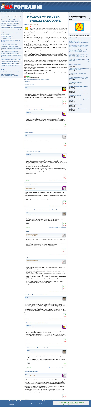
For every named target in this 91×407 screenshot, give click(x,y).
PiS (1, 19)
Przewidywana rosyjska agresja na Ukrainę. (10, 32)
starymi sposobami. (5, 27)
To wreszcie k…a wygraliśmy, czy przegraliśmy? (79, 42)
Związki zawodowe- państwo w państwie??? (10, 71)
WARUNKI (11, 404)
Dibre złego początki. (5, 34)
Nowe (13, 11)
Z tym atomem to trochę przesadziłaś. (35, 109)
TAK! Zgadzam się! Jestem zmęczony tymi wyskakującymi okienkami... (71, 403)
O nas (18, 11)
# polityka (3, 30)
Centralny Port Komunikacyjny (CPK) (8, 59)
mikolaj (27, 212)
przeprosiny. (7, 51)
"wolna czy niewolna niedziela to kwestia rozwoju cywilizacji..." (41, 209)
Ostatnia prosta (4, 76)
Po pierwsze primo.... (30, 84)
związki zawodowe (35, 26)
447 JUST (16, 17)
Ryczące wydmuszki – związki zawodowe (77, 73)
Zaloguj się (29, 79)
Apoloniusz (26, 24)
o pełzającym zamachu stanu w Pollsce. (9, 44)
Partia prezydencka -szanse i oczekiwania (78, 90)
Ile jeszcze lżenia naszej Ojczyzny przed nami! (78, 86)
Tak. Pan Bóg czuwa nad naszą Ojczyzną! (77, 51)
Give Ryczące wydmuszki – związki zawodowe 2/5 (27, 76)
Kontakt (29, 11)
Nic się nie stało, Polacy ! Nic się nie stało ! (78, 108)
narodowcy (3, 23)
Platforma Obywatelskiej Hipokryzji (8, 74)
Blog (25, 79)
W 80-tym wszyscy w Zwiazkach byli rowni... (38, 347)
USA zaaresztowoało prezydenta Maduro (9, 63)
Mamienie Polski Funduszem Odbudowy (9, 61)
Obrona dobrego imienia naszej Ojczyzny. (9, 53)
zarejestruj (35, 79)
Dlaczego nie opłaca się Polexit (75, 104)
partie (19, 59)
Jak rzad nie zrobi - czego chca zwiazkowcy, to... (36, 294)
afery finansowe (4, 46)
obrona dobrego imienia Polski (12, 25)
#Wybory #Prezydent (5, 21)
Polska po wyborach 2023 (9, 19)
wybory (17, 19)
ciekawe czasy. (15, 51)
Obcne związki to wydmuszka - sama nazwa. (37, 322)
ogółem (70, 66)
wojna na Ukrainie (4, 16)
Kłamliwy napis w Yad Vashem (75, 82)
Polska (18, 16)
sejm (11, 17)
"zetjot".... (28, 231)
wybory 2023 (12, 16)
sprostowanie (15, 23)
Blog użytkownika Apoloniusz (36, 13)
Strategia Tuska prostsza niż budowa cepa (9, 75)
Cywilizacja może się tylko (31, 371)
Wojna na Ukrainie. (5, 17)
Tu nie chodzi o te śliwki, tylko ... (34, 151)
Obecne (2, 25)
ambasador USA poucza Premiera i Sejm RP (10, 65)
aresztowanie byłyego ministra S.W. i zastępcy (10, 29)
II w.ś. (2, 51)
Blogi (30, 13)
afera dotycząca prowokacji (6, 36)
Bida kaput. (71, 52)
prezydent (9, 23)
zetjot (26, 186)
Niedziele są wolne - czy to (31, 184)
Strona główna (5, 11)
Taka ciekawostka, (29, 132)
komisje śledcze (14, 21)
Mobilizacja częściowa (13, 46)
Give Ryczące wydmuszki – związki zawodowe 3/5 (29, 76)
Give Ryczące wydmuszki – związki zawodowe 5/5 (32, 76)
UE (13, 38)
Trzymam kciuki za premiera (6, 73)
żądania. (40, 26)
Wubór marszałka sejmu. (16, 27)
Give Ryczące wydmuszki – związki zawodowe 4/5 (31, 76)
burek (26, 135)
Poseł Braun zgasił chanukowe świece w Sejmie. (11, 48)
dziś (74, 66)
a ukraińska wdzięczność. (6, 38)
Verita (26, 87)
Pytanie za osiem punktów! (74, 43)
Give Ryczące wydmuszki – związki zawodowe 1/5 (25, 76)
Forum (23, 11)
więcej (21, 67)
